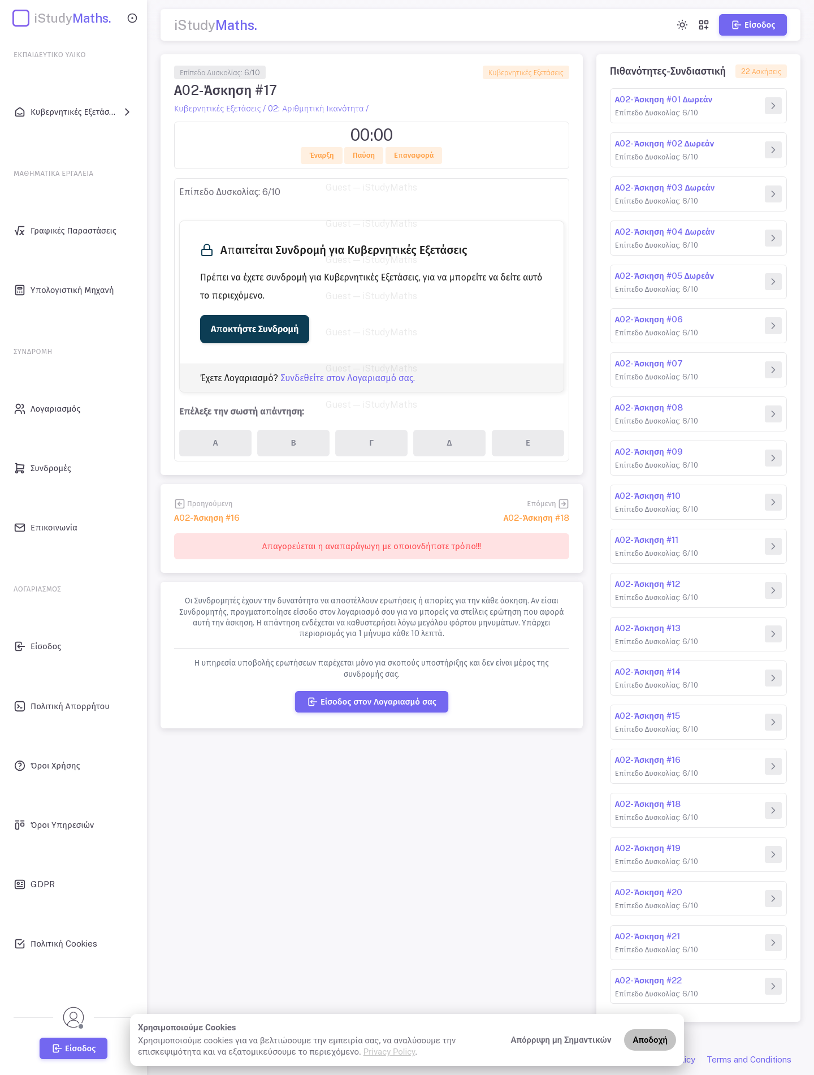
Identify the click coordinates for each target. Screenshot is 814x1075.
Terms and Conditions (749, 1059)
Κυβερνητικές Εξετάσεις (526, 72)
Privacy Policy (389, 1052)
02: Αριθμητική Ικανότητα (315, 108)
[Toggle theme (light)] (682, 25)
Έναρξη (321, 155)
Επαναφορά (414, 155)
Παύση (364, 155)
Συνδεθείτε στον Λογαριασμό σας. (347, 378)
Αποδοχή (650, 1040)
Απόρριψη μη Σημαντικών (561, 1040)
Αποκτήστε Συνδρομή (254, 328)
